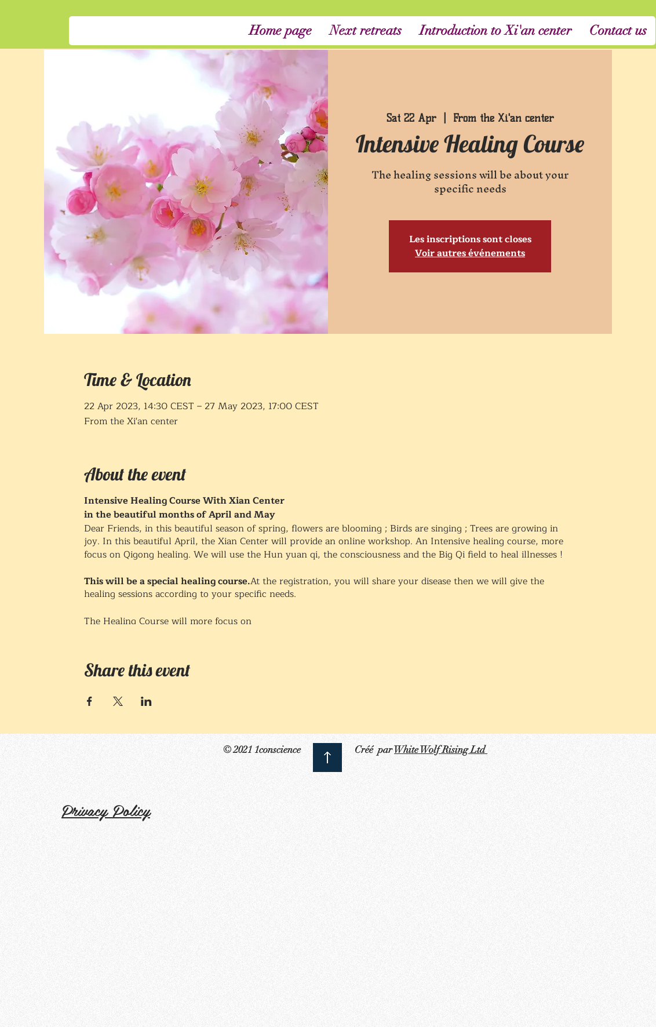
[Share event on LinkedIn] (146, 701)
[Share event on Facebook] (89, 701)
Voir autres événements (470, 253)
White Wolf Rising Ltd (440, 750)
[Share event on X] (117, 701)
